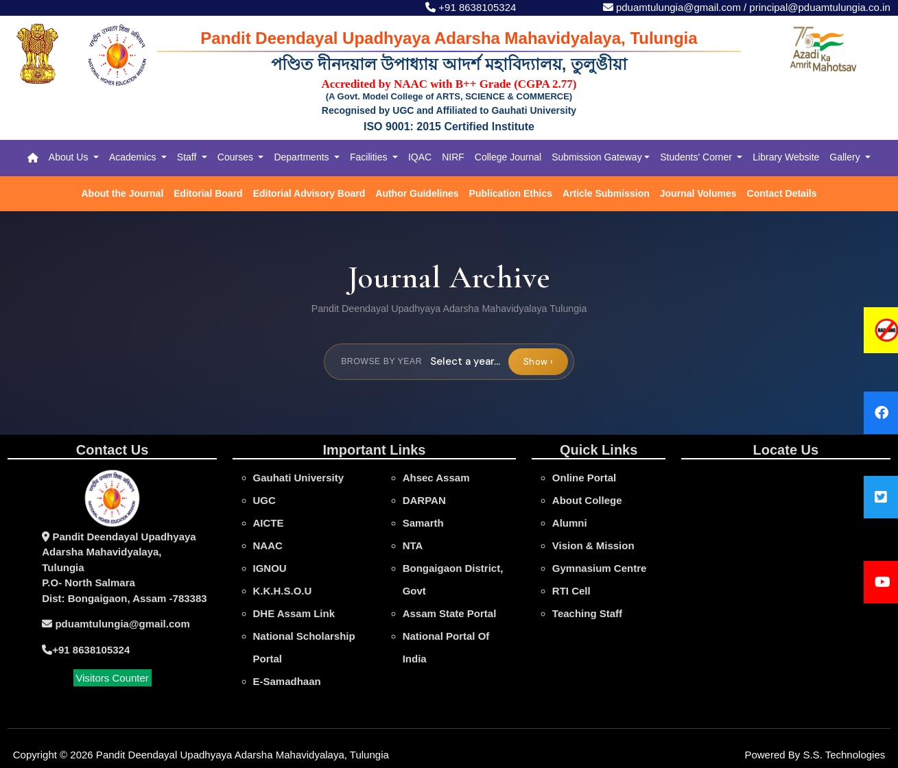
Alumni (569, 523)
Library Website (786, 157)
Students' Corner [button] (697, 157)
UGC (264, 500)
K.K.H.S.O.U (282, 591)
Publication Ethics (510, 193)
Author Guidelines (416, 193)
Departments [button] (302, 157)
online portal (584, 477)
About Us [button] (70, 157)
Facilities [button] (370, 157)
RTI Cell (571, 591)
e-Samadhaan (287, 681)
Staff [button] (188, 157)
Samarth (423, 523)
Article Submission (606, 193)
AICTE (268, 523)
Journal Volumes (698, 193)
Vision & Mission (593, 545)
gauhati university (298, 477)
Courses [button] (236, 157)
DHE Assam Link (294, 613)
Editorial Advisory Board (309, 193)
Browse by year (381, 361)
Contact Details (782, 193)
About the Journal (123, 193)
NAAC (268, 545)
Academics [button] (133, 157)
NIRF (453, 157)
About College (587, 500)
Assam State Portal (450, 613)
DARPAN (424, 500)
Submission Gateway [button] (597, 157)
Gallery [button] (845, 157)
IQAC (420, 157)
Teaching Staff (587, 613)
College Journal (508, 157)
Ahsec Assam (436, 477)
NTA (413, 545)
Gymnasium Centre (599, 568)
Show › (538, 362)
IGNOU (270, 568)
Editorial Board (208, 193)
